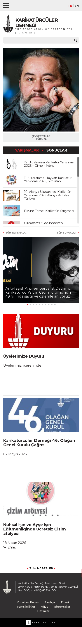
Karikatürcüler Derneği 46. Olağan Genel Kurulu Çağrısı (39, 442)
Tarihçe (49, 602)
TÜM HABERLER (41, 568)
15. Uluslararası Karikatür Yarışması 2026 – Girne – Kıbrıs (49, 164)
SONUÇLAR (56, 150)
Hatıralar (43, 611)
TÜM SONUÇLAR (67, 232)
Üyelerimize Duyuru (23, 356)
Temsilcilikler (25, 606)
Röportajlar (62, 606)
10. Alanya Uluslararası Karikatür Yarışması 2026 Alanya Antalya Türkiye (47, 195)
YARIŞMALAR (27, 150)
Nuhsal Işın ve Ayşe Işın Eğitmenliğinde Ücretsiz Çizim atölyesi (34, 529)
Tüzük (65, 602)
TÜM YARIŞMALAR (16, 232)
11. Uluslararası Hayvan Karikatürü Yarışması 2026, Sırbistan (48, 179)
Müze (44, 606)
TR (70, 5)
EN (77, 5)
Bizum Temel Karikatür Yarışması (49, 211)
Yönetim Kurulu (28, 602)
